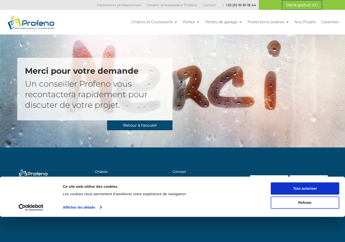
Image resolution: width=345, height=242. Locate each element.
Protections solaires (265, 22)
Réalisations (182, 186)
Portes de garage (221, 22)
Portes (189, 22)
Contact (209, 5)
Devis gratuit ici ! (302, 5)
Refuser (305, 228)
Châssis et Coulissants (152, 22)
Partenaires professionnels (119, 5)
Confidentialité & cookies (194, 201)
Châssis (101, 172)
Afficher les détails (79, 233)
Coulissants (104, 179)
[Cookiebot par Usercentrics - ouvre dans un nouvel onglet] (31, 232)
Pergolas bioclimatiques (116, 201)
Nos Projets (305, 22)
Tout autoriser (305, 214)
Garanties (330, 22)
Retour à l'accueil (139, 125)
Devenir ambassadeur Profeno (172, 5)
